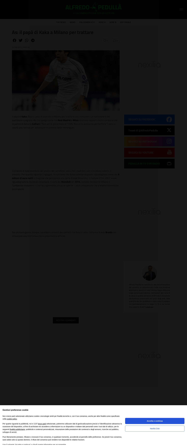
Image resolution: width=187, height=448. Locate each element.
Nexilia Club (155, 429)
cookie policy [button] (12, 419)
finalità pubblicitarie (17, 429)
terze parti (42, 424)
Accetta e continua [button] (155, 421)
